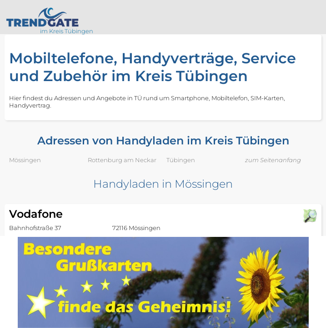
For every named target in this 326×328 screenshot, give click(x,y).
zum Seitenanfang (273, 160)
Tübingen (180, 160)
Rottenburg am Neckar (122, 160)
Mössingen (25, 160)
